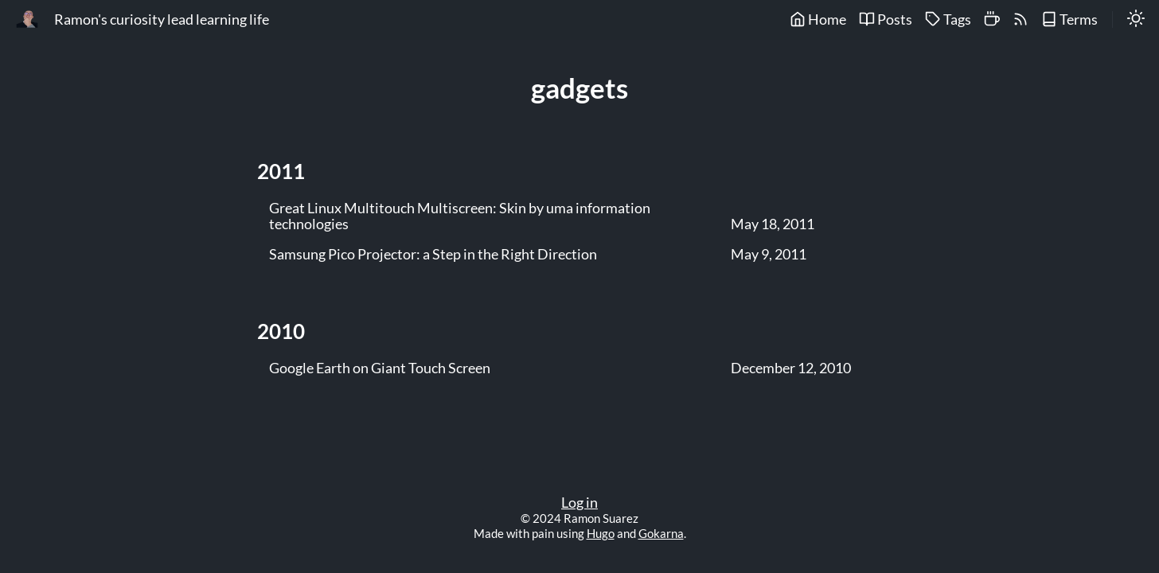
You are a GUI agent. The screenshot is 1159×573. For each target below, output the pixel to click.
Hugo (601, 533)
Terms (1069, 19)
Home (818, 19)
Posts (885, 19)
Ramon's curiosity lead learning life (161, 19)
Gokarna (661, 533)
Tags (948, 19)
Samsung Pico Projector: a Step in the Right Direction (433, 255)
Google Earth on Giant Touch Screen (379, 368)
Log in (579, 502)
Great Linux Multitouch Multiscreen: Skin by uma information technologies (459, 216)
